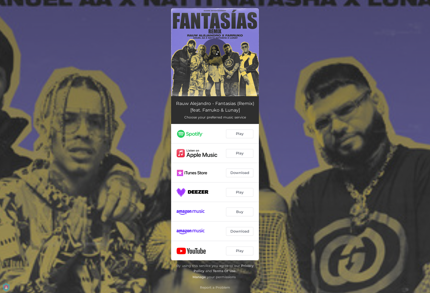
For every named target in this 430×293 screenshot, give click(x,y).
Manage (199, 277)
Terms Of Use (224, 271)
